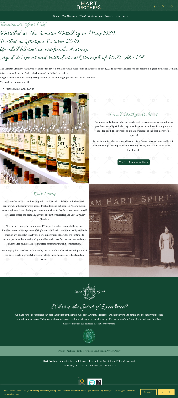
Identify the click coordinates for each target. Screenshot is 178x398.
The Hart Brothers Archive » (133, 162)
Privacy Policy (113, 350)
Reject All (148, 392)
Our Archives (106, 16)
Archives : (71, 350)
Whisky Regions (88, 16)
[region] (89, 391)
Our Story (122, 16)
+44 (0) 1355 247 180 (77, 365)
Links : (80, 350)
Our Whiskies (69, 16)
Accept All (166, 392)
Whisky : (62, 350)
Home (56, 16)
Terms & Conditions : (95, 350)
